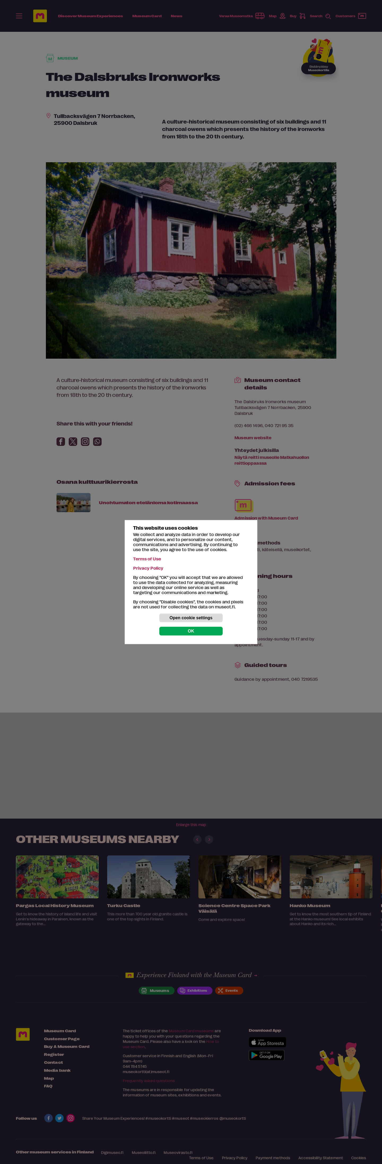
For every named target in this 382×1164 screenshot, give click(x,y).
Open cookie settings (191, 618)
